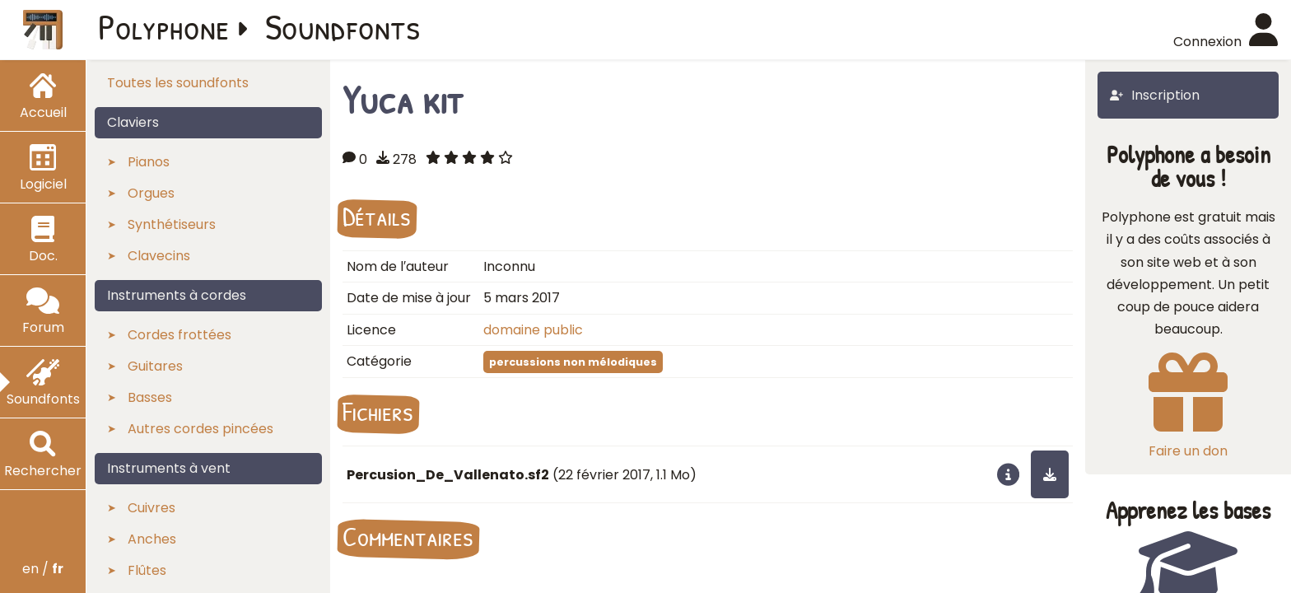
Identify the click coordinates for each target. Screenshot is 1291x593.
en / (42, 568)
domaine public (533, 329)
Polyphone (164, 26)
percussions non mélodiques (573, 362)
